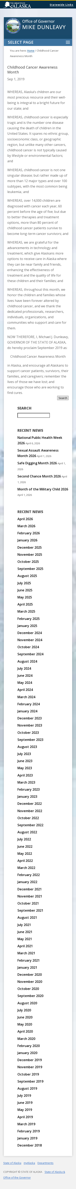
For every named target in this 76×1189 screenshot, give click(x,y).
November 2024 (29, 640)
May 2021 (24, 939)
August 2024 (27, 661)
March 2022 (26, 867)
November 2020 (29, 981)
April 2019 (25, 1117)
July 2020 (24, 1010)
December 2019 (29, 1060)
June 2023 (24, 761)
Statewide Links (61, 4)
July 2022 (24, 839)
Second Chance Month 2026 (39, 476)
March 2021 (26, 953)
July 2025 (24, 583)
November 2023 (29, 725)
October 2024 (28, 647)
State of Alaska (27, 5)
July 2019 (24, 1095)
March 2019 (26, 1124)
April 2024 (25, 689)
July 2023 (24, 754)
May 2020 (24, 1024)
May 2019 (24, 1109)
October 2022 (28, 818)
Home (30, 50)
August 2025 (27, 576)
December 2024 (29, 633)
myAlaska (29, 1163)
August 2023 (27, 747)
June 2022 (24, 846)
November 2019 (29, 1067)
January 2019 (27, 1138)
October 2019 (28, 1074)
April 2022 (25, 860)
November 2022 (29, 811)
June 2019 (24, 1102)
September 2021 (30, 910)
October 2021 (28, 903)
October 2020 (28, 988)
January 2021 (27, 967)
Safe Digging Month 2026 (37, 463)
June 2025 (24, 590)
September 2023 (30, 739)
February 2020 (28, 1046)
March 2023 (26, 782)
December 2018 (29, 1145)
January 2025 (27, 626)
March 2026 (26, 526)
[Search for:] (33, 415)
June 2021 (24, 932)
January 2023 (27, 796)
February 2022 (28, 875)
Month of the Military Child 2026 (42, 489)
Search (63, 398)
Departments (45, 1163)
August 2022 (27, 832)
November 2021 (29, 896)
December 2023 (29, 718)
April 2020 (25, 1031)
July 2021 (24, 925)
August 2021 (27, 917)
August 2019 (27, 1088)
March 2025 (26, 611)
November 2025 (29, 554)
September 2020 (30, 996)
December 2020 (29, 974)
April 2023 (25, 775)
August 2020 (27, 1003)
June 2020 (24, 1017)
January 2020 (27, 1053)
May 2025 (24, 597)
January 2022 (27, 882)
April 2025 (25, 604)
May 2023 (24, 768)
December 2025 (29, 547)
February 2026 (28, 533)
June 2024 (24, 675)
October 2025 (28, 561)
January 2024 (27, 711)
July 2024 (24, 668)
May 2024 (24, 682)
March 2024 (26, 697)
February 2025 (28, 618)
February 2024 (28, 704)
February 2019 (28, 1131)
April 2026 (25, 519)
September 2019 (30, 1081)
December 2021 (29, 889)
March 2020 (26, 1038)
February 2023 (28, 789)
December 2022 (29, 803)
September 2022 (30, 825)
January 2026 (27, 540)
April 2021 (25, 946)
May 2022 (24, 853)
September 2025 (30, 568)
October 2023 (28, 732)
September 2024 (30, 654)
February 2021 (28, 960)
